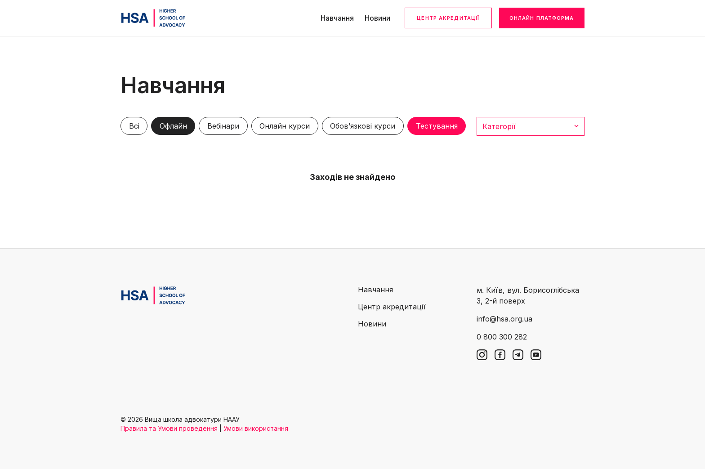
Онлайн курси (284, 125)
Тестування (437, 125)
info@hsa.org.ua (504, 318)
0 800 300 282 (502, 336)
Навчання (337, 17)
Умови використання (255, 428)
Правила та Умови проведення (169, 428)
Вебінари (223, 125)
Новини (377, 17)
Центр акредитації (448, 18)
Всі (134, 125)
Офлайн (173, 125)
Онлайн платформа (541, 18)
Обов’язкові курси (362, 125)
